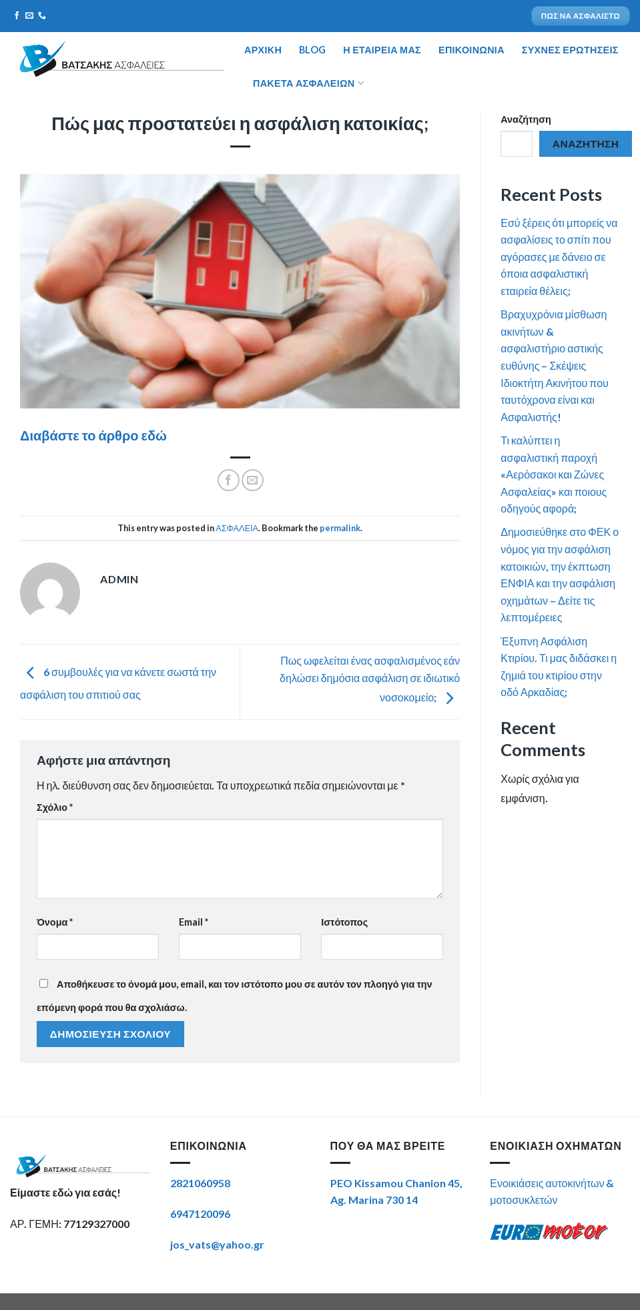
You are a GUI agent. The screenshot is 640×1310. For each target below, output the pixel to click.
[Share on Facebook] (229, 480)
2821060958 (200, 1183)
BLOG (312, 49)
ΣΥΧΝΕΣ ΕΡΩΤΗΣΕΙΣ (570, 49)
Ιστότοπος (344, 922)
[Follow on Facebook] (17, 16)
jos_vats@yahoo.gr (217, 1244)
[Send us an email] (29, 16)
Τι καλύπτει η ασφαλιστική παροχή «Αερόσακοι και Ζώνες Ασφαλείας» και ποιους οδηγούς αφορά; (554, 474)
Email (193, 922)
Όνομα (55, 922)
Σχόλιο (55, 807)
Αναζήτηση (526, 119)
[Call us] (42, 16)
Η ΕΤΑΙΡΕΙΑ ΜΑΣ (382, 49)
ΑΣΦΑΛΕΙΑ (237, 528)
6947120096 (200, 1213)
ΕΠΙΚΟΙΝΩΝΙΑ (471, 49)
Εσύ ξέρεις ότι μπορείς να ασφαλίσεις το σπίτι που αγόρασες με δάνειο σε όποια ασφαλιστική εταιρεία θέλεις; (559, 256)
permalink (340, 528)
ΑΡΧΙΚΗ (263, 49)
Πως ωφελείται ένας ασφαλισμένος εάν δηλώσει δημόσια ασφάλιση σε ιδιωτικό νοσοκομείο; (370, 679)
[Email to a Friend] (253, 480)
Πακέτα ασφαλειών (308, 83)
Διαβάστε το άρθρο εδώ (93, 435)
